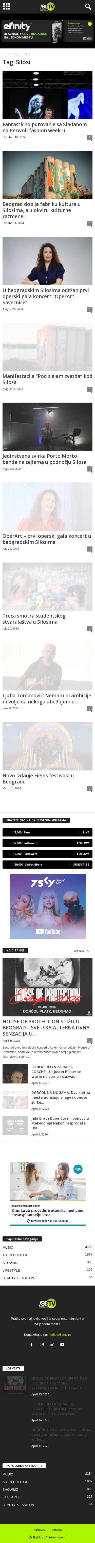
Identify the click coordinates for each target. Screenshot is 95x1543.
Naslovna (39, 1530)
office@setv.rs (60, 1335)
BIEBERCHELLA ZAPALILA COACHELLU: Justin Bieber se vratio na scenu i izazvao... (56, 1071)
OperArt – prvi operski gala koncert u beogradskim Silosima (47, 539)
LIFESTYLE (11, 1270)
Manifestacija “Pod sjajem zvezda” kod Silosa (47, 379)
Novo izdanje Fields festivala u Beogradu (38, 778)
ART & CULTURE (15, 1255)
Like (86, 832)
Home (6, 54)
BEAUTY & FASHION (18, 1278)
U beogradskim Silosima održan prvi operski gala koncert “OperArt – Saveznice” (46, 296)
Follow (83, 843)
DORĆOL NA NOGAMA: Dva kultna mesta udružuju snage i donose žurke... (60, 1097)
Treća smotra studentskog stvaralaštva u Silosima (34, 618)
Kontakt (56, 1530)
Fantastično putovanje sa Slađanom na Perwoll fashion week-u (45, 127)
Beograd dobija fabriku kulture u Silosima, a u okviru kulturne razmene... (42, 210)
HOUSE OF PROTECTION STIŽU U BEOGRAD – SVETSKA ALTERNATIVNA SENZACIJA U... (46, 1027)
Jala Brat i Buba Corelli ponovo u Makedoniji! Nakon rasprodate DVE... (60, 1123)
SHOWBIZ (10, 1263)
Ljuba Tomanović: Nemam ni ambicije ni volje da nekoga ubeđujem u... (47, 698)
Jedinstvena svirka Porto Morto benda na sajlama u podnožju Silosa (44, 459)
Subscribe (81, 864)
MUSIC (8, 1247)
